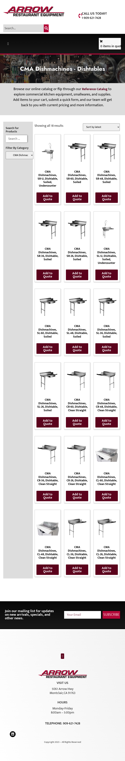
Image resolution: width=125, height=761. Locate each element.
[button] (8, 43)
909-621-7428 (71, 723)
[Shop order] (101, 127)
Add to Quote (47, 197)
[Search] (46, 28)
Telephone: (54, 723)
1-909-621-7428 (91, 18)
